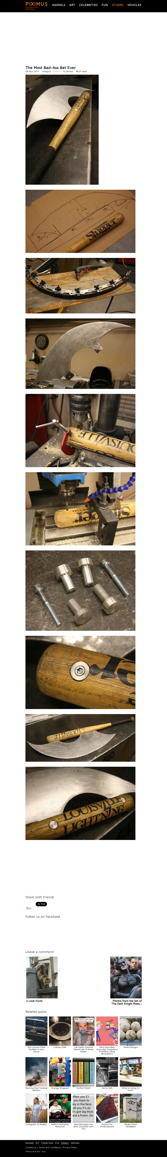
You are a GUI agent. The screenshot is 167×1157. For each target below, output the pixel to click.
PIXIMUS (36, 4)
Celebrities (88, 5)
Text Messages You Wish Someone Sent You (83, 1126)
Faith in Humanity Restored (60, 1125)
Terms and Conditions (49, 1147)
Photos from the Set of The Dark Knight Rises (126, 1002)
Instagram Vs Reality (36, 1124)
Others (117, 5)
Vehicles (134, 5)
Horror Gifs (107, 1088)
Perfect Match (84, 1088)
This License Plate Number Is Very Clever (36, 1049)
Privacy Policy (70, 1147)
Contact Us (30, 1147)
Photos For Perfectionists (107, 1125)
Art (72, 5)
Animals (58, 5)
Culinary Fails (59, 1047)
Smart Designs (130, 1047)
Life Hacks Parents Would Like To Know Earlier (83, 1049)
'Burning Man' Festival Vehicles (36, 1089)
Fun (105, 5)
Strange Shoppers (60, 1088)
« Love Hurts (34, 1000)
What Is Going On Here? (131, 1089)
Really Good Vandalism (131, 1125)
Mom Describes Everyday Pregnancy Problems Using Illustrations (107, 1050)
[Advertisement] (83, 39)
